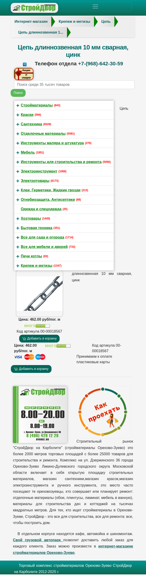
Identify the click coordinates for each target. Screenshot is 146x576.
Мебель (28, 152)
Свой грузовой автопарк (38, 540)
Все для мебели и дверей (44, 247)
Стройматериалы (37, 105)
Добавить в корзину (39, 338)
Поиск (18, 93)
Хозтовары (31, 218)
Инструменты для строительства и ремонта (61, 162)
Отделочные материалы (43, 133)
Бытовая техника (36, 228)
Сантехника (31, 124)
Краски (27, 115)
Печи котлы (31, 256)
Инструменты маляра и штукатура (52, 143)
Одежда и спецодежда (41, 209)
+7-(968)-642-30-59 (100, 63)
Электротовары (35, 181)
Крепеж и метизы (36, 266)
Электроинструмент (39, 171)
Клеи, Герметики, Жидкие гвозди (50, 190)
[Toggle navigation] (95, 6)
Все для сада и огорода (42, 237)
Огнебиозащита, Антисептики (48, 200)
